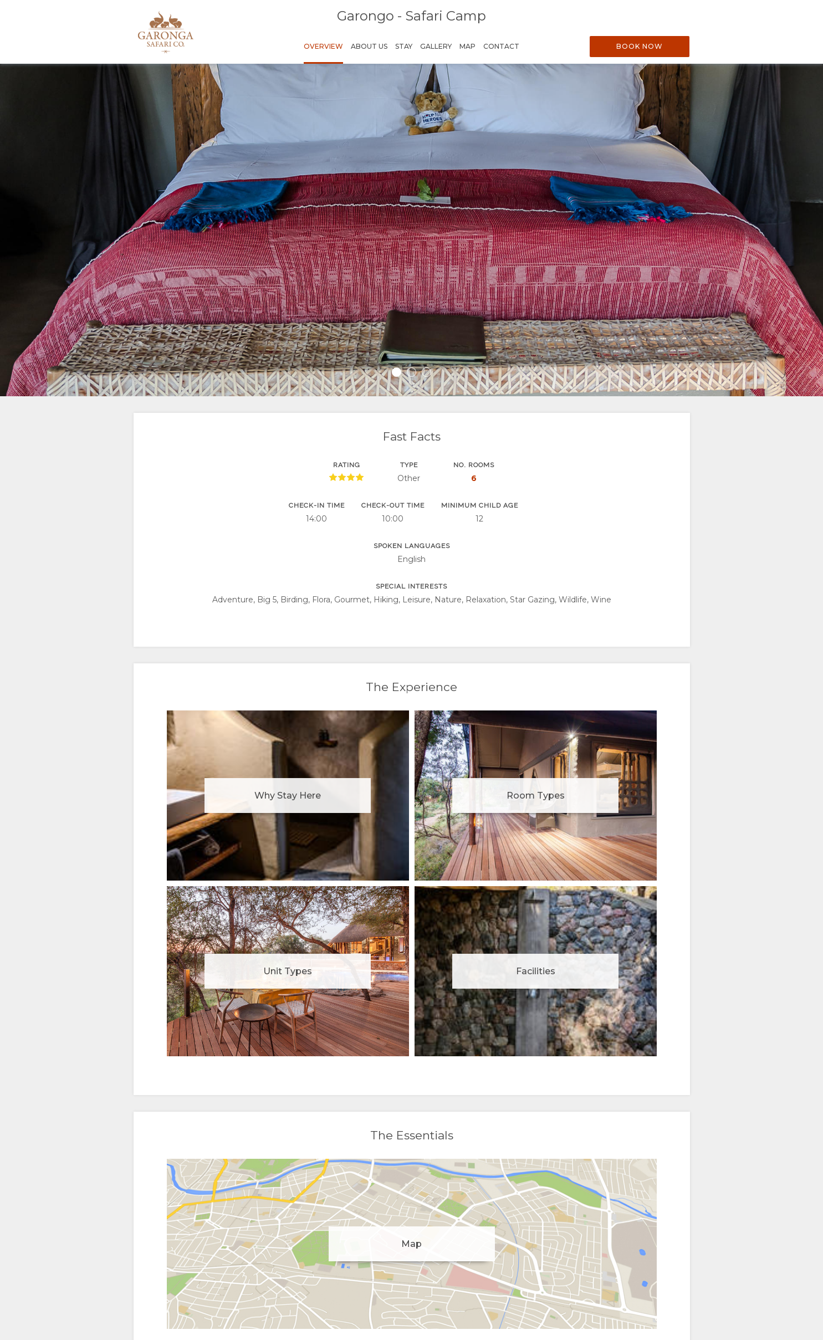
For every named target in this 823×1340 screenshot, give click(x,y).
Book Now (639, 46)
